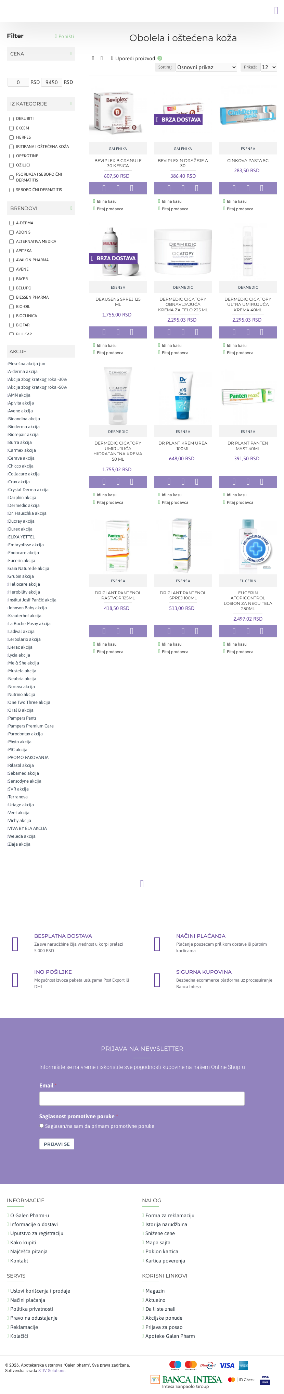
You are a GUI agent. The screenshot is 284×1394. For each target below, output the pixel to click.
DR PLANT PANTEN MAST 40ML (248, 442)
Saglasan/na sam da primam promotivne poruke (99, 1126)
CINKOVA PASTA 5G (248, 160)
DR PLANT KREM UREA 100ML (182, 442)
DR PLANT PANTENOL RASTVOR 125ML (118, 590)
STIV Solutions (51, 1370)
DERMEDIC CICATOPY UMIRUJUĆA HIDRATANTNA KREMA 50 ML (117, 447)
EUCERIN (248, 576)
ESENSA (248, 149)
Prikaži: (250, 67)
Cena (17, 54)
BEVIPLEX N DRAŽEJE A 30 (183, 163)
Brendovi (23, 208)
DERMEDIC (183, 286)
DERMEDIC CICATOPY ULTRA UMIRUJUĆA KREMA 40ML (247, 303)
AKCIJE (18, 351)
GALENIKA (118, 149)
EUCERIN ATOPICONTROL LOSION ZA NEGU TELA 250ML (248, 595)
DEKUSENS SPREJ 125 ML (118, 300)
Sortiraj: (165, 67)
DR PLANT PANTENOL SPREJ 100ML (183, 590)
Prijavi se (57, 1144)
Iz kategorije (28, 104)
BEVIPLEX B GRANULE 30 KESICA (118, 163)
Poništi (67, 36)
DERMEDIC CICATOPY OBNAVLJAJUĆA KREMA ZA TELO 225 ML (183, 303)
